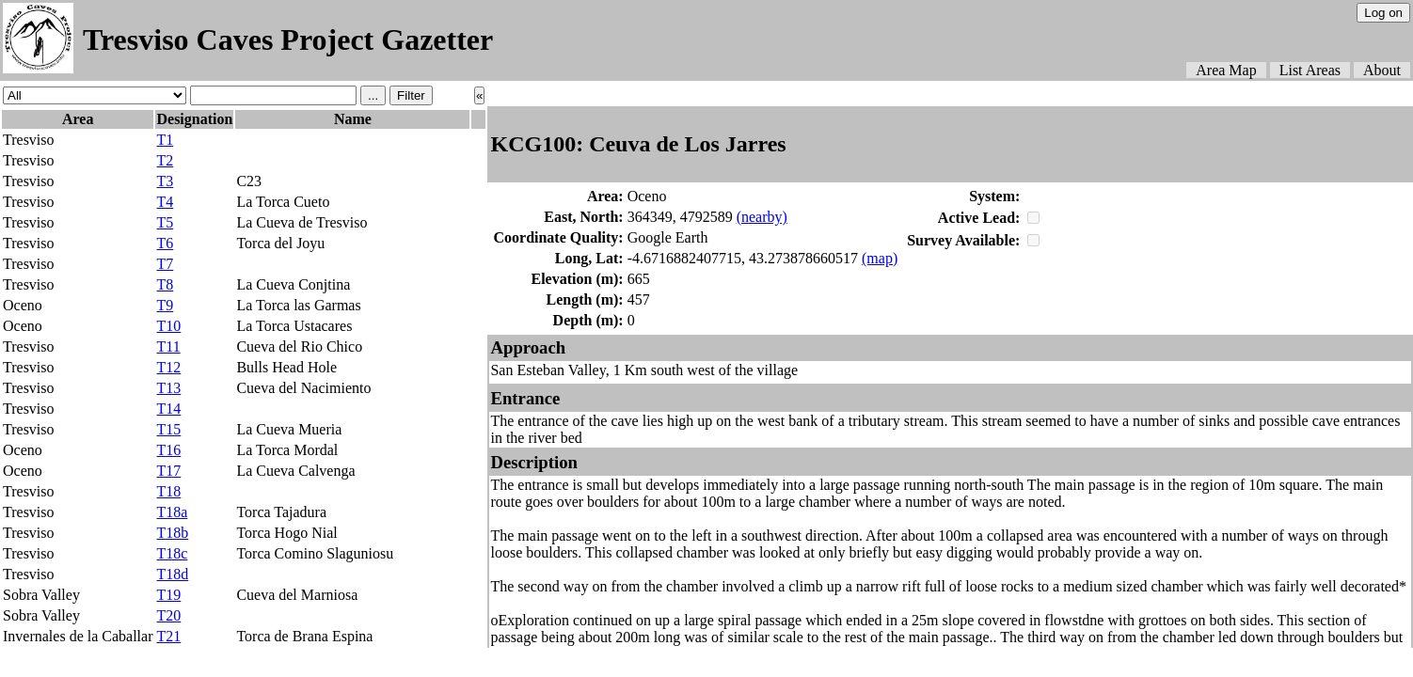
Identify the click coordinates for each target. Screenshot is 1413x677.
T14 (168, 409)
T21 (168, 636)
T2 (164, 160)
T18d (172, 574)
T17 (168, 471)
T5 (164, 222)
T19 (168, 595)
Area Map (1226, 70)
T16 (168, 450)
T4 (164, 202)
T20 (168, 615)
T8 (164, 284)
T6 (164, 243)
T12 (168, 367)
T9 (164, 305)
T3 (164, 181)
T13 (168, 388)
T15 (168, 429)
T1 (164, 140)
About (1382, 70)
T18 (168, 491)
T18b (172, 533)
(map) (879, 258)
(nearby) (762, 217)
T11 (168, 346)
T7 (164, 264)
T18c (171, 553)
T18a (171, 512)
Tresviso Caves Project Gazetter (288, 39)
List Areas (1310, 70)
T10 (168, 326)
